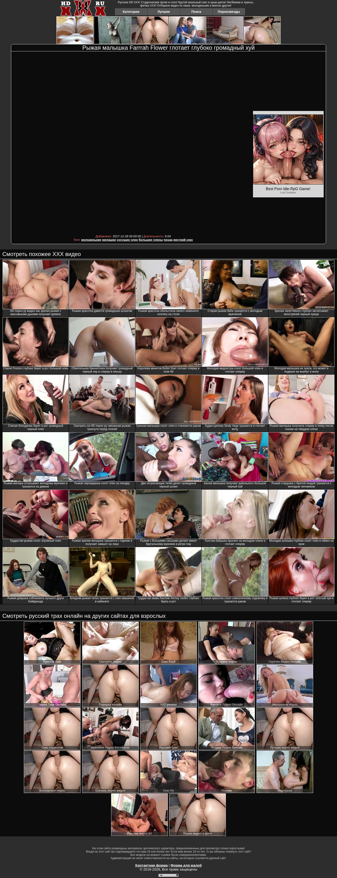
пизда (168, 240)
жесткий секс (183, 240)
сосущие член (127, 240)
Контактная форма (151, 865)
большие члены (151, 240)
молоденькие (91, 240)
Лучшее (164, 12)
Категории (131, 12)
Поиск (196, 12)
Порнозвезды (229, 12)
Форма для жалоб (186, 865)
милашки (109, 240)
